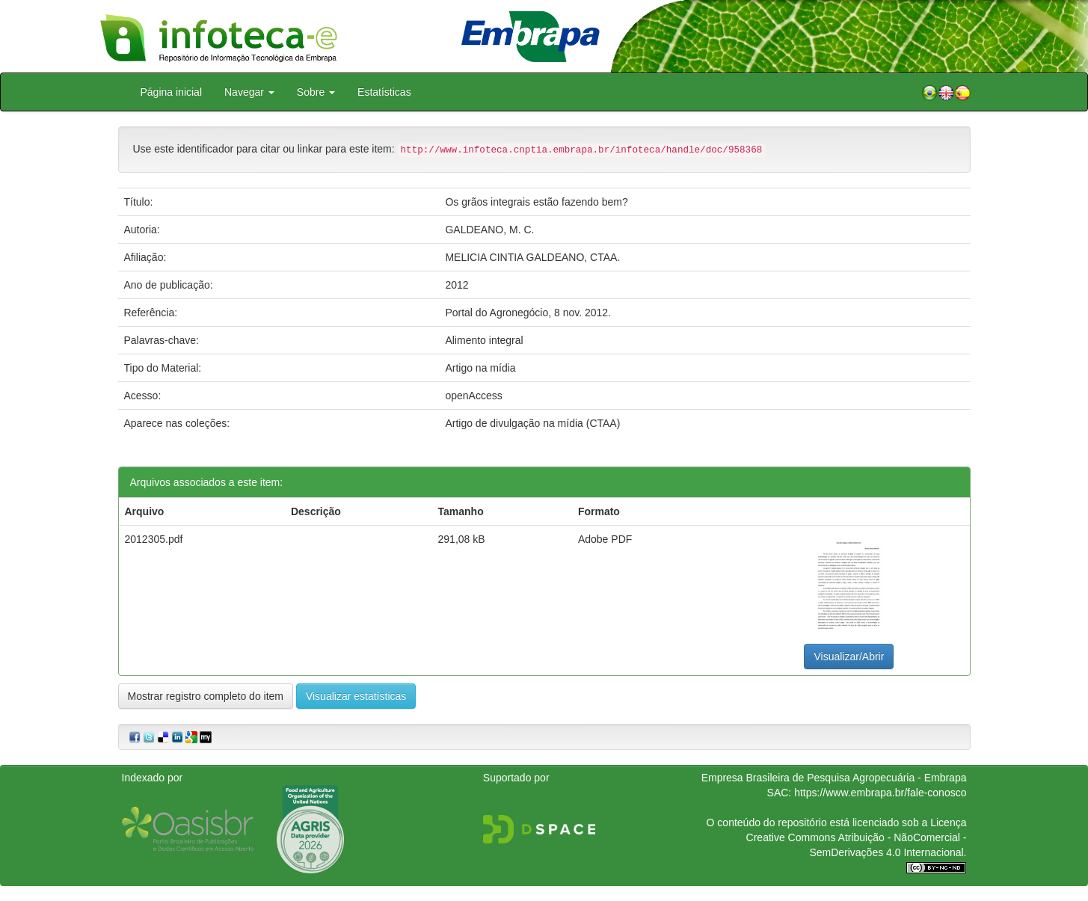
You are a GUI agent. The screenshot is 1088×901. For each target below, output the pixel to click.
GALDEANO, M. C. (489, 230)
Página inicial (172, 92)
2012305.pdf (154, 539)
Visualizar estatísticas (356, 696)
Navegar (249, 92)
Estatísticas (384, 92)
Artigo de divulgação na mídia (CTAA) (532, 423)
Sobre (316, 92)
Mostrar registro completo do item (206, 696)
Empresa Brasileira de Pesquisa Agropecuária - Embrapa (834, 778)
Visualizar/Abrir (849, 656)
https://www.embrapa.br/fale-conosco (880, 793)
